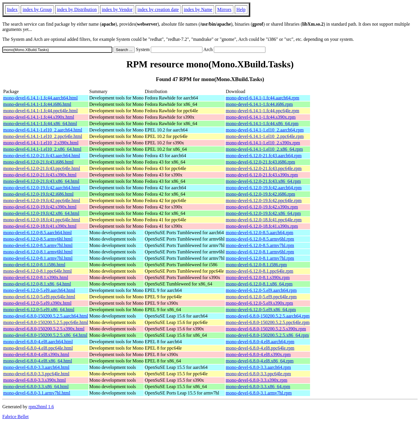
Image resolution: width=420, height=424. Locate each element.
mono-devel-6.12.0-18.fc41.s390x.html (39, 226)
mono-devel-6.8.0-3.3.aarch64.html (36, 367)
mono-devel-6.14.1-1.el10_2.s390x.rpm (263, 142)
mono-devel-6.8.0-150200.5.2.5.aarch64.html (45, 315)
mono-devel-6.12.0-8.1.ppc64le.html (37, 271)
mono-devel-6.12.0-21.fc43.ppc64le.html (41, 168)
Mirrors (224, 9)
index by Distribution (77, 9)
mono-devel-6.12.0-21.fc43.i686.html (38, 162)
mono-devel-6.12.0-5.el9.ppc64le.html (39, 296)
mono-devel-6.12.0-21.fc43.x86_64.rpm (263, 181)
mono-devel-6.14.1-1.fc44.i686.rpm (259, 104)
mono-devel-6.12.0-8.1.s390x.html (35, 277)
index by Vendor (117, 9)
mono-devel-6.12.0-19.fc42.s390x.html (39, 206)
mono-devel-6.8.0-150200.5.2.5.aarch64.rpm (267, 315)
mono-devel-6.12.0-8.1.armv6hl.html (38, 251)
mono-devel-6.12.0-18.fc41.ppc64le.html (41, 219)
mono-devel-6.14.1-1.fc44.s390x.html (38, 117)
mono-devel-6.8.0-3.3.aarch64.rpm (258, 367)
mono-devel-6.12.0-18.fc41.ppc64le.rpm (264, 219)
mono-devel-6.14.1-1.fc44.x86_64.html (40, 123)
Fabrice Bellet (15, 416)
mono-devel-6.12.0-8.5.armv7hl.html (38, 245)
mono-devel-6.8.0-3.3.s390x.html (34, 380)
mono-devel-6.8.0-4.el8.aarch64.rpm (260, 341)
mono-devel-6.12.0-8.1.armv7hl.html (38, 258)
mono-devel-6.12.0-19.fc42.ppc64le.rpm (264, 200)
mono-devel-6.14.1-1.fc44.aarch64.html (40, 97)
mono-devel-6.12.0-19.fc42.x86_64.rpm (263, 213)
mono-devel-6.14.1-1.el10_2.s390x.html (40, 142)
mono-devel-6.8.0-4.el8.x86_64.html (37, 360)
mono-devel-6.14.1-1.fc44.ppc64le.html (40, 110)
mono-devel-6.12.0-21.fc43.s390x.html (39, 174)
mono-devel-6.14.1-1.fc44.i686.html (37, 104)
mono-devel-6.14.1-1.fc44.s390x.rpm (261, 117)
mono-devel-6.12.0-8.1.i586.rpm (256, 264)
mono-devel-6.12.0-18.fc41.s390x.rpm (262, 226)
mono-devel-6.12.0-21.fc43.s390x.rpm (262, 174)
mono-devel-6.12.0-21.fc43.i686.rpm (260, 162)
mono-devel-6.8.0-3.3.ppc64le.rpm (258, 373)
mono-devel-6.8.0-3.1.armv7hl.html (36, 392)
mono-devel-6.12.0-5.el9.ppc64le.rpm (261, 296)
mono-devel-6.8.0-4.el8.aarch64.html (38, 341)
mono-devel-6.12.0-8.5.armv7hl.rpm (260, 245)
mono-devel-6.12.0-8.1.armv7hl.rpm (260, 258)
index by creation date (158, 9)
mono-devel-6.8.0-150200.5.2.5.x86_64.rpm (267, 335)
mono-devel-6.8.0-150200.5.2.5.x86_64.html (45, 335)
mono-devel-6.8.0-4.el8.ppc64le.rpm (260, 348)
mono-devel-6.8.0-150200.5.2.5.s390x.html (44, 328)
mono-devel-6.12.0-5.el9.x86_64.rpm (261, 309)
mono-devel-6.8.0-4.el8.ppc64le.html (38, 348)
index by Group (37, 9)
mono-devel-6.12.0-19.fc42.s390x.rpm (262, 206)
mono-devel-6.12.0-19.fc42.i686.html (38, 194)
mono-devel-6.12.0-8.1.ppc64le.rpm (259, 271)
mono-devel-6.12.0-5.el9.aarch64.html (39, 290)
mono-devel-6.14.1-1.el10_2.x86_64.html (42, 149)
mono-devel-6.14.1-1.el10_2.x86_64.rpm (264, 149)
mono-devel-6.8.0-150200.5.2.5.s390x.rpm (266, 328)
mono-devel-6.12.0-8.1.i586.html (34, 264)
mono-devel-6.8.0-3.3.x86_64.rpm (258, 386)
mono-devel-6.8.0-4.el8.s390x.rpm (258, 354)
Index (12, 9)
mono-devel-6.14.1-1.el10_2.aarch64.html (42, 129)
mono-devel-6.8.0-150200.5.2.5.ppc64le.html (45, 322)
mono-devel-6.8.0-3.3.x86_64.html (36, 386)
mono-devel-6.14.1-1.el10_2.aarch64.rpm (265, 129)
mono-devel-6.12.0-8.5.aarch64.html (37, 232)
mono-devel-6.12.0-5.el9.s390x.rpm (259, 303)
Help (241, 9)
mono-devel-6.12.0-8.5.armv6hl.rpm (260, 238)
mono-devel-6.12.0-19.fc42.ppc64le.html (41, 200)
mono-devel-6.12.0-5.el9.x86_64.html (38, 309)
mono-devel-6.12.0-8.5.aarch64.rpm (259, 232)
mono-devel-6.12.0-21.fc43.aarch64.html (41, 155)
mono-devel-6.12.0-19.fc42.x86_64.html (41, 213)
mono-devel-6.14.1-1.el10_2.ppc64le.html (42, 136)
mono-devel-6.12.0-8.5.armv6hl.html (38, 238)
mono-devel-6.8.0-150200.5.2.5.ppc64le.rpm (268, 322)
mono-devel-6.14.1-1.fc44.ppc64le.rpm (262, 110)
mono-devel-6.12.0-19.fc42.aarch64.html (41, 187)
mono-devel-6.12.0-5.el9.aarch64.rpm (261, 290)
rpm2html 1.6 (41, 406)
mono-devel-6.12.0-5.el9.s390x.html (37, 303)
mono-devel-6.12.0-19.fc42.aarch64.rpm (264, 187)
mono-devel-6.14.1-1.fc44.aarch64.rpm (262, 97)
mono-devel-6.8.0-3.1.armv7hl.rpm (259, 392)
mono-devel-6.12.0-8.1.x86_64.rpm (259, 283)
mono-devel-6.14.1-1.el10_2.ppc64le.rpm (265, 136)
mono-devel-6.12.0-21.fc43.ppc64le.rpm (264, 168)
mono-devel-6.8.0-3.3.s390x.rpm (256, 380)
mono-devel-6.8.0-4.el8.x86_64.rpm (259, 360)
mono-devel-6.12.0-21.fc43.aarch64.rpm (264, 155)
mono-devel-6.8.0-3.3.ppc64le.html (36, 373)
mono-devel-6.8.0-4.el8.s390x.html (36, 354)
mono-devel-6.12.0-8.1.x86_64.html (37, 283)
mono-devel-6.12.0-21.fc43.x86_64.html (41, 181)
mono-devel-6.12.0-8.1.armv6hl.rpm (260, 251)
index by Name (198, 9)
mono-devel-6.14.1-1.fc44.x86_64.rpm (262, 123)
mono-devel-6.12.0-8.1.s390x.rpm (258, 277)
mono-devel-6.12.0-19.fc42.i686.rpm (260, 194)
